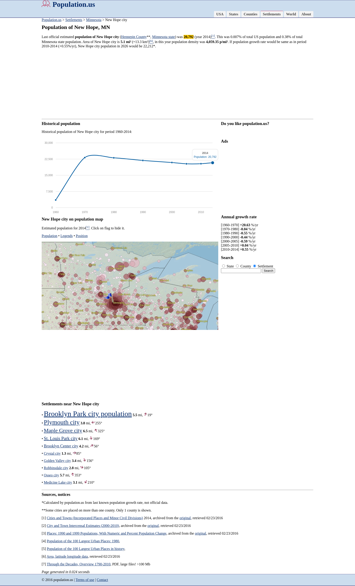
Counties (250, 14)
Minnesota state (163, 37)
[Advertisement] (18, 88)
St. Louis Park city (61, 438)
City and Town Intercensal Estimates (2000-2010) (83, 526)
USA (219, 14)
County (244, 266)
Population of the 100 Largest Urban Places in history (86, 549)
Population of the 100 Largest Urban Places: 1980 (83, 541)
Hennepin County (134, 37)
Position (82, 236)
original (185, 518)
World (291, 14)
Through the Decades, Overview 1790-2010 (78, 564)
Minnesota (93, 20)
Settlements (272, 14)
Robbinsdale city (56, 468)
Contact (102, 580)
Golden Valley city (57, 461)
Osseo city (51, 475)
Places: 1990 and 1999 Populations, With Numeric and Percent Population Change (106, 533)
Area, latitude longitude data (67, 556)
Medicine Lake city (58, 482)
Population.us (74, 4)
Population (49, 236)
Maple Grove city (63, 430)
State (228, 266)
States (233, 14)
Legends (66, 236)
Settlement (263, 266)
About (306, 14)
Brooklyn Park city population (88, 414)
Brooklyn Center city (61, 446)
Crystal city (52, 453)
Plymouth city (62, 422)
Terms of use (85, 580)
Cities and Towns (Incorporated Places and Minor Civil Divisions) (95, 518)
